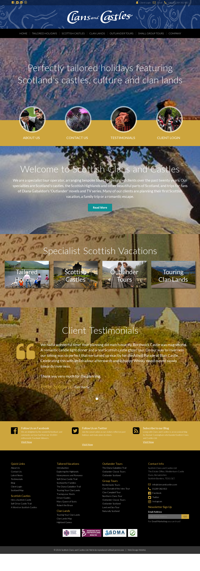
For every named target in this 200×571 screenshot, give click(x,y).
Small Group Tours (151, 33)
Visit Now (26, 441)
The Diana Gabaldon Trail (69, 486)
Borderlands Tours (111, 484)
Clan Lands (97, 33)
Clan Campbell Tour (111, 492)
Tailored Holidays (44, 33)
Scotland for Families (66, 482)
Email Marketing (159, 521)
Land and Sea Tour (111, 507)
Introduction (63, 467)
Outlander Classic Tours (113, 471)
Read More (100, 207)
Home (23, 33)
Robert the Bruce (65, 505)
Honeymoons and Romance (70, 475)
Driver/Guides (63, 497)
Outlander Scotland (111, 475)
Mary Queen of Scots (67, 501)
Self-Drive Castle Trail (21, 503)
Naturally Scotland (111, 511)
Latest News (17, 475)
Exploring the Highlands (68, 471)
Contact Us (16, 471)
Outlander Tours (121, 33)
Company (175, 33)
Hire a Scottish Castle (21, 499)
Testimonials (17, 479)
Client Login (16, 486)
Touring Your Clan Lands (68, 490)
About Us (15, 467)
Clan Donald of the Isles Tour (116, 488)
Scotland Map (17, 490)
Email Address (155, 511)
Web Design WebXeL (137, 550)
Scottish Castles (73, 33)
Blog (13, 482)
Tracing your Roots (66, 494)
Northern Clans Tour (112, 496)
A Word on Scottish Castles (24, 507)
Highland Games (64, 522)
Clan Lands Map (64, 518)
